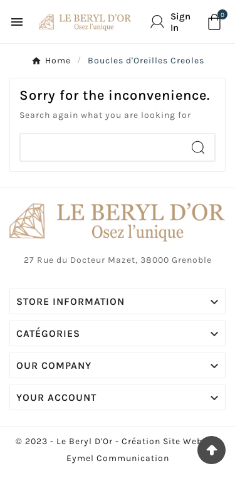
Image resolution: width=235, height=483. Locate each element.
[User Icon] (173, 22)
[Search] (198, 147)
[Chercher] (101, 147)
